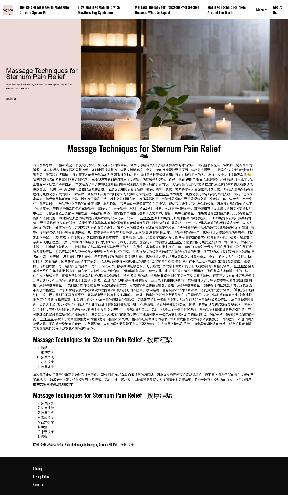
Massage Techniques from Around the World (226, 9)
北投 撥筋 (226, 179)
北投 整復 (60, 237)
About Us (277, 9)
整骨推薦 (86, 285)
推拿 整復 (130, 275)
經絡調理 (230, 189)
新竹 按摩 (147, 217)
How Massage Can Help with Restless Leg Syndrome (99, 9)
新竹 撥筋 (162, 193)
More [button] (260, 9)
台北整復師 (211, 179)
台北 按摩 (238, 294)
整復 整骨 (175, 261)
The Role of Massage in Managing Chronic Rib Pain (89, 444)
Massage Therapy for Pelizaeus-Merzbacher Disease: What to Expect (167, 9)
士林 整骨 (47, 318)
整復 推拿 (159, 232)
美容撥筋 (178, 184)
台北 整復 (175, 241)
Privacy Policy (41, 476)
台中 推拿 (240, 265)
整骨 (247, 304)
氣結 (81, 304)
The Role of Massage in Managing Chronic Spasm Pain (44, 9)
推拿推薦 (196, 256)
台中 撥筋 (129, 237)
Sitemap (37, 468)
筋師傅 (38, 261)
